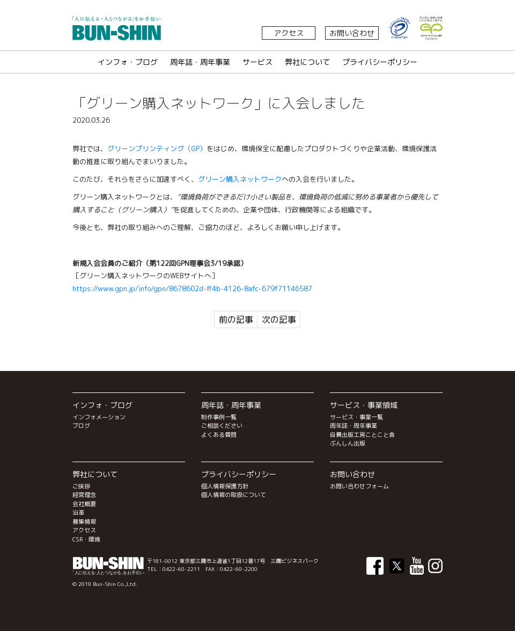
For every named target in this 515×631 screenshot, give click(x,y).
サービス (257, 62)
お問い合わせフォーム (359, 486)
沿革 (78, 512)
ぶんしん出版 (347, 443)
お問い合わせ (351, 33)
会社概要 (84, 504)
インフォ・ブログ (128, 62)
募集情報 (84, 521)
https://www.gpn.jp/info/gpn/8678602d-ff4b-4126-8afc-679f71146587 (192, 288)
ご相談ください (221, 425)
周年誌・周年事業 (200, 62)
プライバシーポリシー (379, 62)
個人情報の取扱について (233, 495)
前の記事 (236, 319)
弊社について (307, 62)
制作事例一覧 (219, 417)
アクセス (289, 33)
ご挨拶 (81, 486)
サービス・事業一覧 (356, 417)
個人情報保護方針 (224, 486)
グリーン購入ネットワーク (240, 179)
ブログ (81, 425)
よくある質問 (219, 434)
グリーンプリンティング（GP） (157, 148)
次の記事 (279, 319)
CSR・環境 (86, 539)
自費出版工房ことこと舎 (362, 434)
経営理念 (84, 495)
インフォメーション (99, 417)
